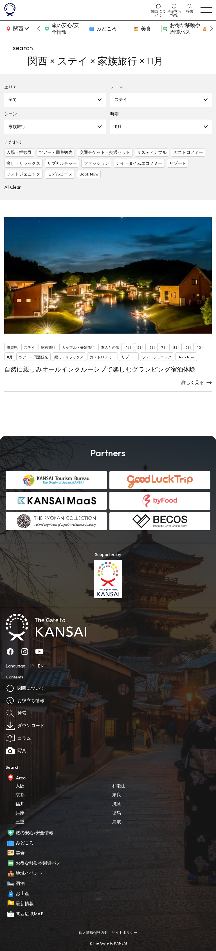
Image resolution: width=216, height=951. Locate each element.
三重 (19, 821)
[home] (76, 10)
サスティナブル (151, 152)
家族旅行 (16, 126)
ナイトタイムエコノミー (139, 163)
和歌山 (119, 785)
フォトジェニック (23, 174)
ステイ (120, 99)
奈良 (116, 794)
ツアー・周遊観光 (56, 152)
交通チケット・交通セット (105, 152)
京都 (19, 794)
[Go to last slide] (38, 28)
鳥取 (116, 821)
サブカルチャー (62, 163)
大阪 (19, 785)
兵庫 (19, 812)
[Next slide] (211, 28)
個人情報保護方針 (93, 932)
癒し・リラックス (23, 163)
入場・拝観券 (19, 152)
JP (31, 666)
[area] (17, 28)
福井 (19, 803)
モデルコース (60, 174)
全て (12, 99)
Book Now (89, 174)
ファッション (96, 163)
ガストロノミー (188, 152)
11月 (118, 126)
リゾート (177, 163)
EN (41, 666)
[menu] (206, 10)
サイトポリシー (124, 932)
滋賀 (116, 803)
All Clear (12, 187)
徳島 (116, 812)
